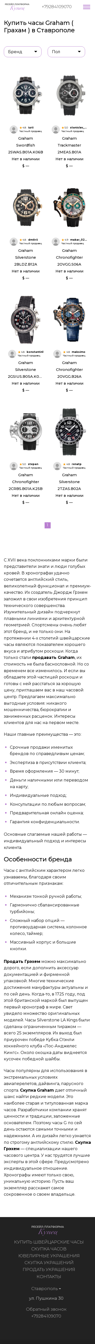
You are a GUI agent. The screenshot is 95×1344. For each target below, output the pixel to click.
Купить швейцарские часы (51, 1242)
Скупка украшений (51, 1262)
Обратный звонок (44, 1309)
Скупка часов (51, 1248)
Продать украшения (51, 1269)
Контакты (51, 1276)
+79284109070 (57, 6)
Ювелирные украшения (51, 1255)
